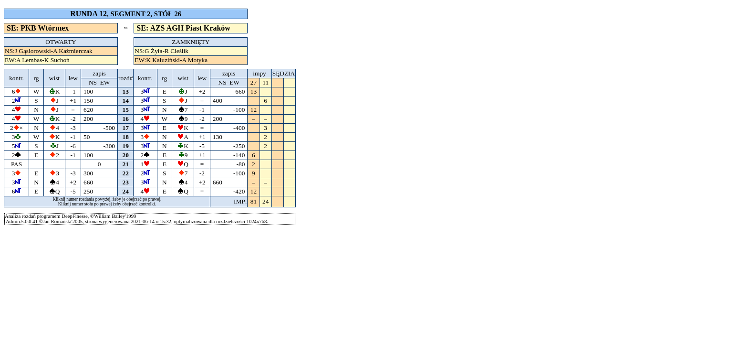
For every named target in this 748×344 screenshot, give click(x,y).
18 (125, 136)
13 (125, 91)
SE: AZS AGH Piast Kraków (183, 28)
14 (125, 100)
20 (125, 155)
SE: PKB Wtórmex (38, 28)
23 (125, 182)
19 (125, 146)
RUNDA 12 (88, 14)
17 (125, 127)
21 (125, 164)
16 (125, 118)
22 (125, 173)
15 (125, 109)
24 (125, 191)
